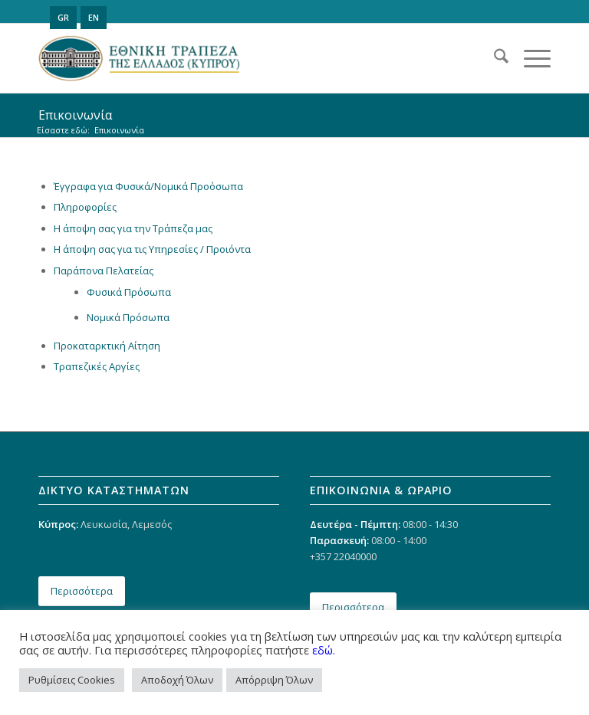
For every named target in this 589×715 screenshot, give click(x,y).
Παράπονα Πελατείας (103, 270)
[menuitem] (493, 58)
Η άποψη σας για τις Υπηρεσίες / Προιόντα (152, 249)
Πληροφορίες (85, 207)
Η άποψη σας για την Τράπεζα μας (133, 228)
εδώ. (323, 650)
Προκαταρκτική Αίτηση (107, 346)
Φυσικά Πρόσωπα (129, 292)
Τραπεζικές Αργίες (97, 366)
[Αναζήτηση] (493, 58)
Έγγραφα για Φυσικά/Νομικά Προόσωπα (148, 186)
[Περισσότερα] (81, 591)
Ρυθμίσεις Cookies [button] (71, 680)
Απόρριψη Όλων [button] (274, 680)
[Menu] (529, 58)
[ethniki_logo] (139, 58)
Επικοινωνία (75, 115)
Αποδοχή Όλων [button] (177, 680)
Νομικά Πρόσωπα (128, 317)
